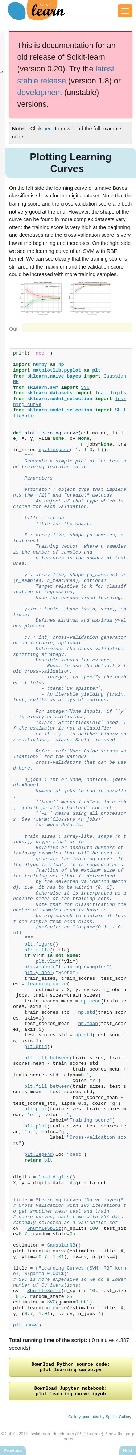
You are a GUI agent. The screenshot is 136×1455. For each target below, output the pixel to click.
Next (127, 1450)
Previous (13, 1450)
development (39, 92)
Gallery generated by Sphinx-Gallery (99, 1421)
